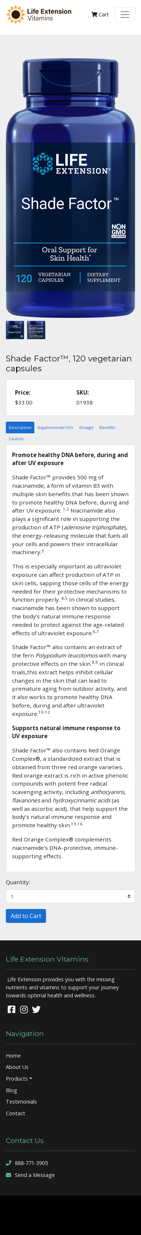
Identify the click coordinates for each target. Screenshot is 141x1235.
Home (13, 1055)
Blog (11, 1090)
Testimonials (21, 1101)
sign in (106, 1224)
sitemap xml (61, 1224)
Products (17, 1078)
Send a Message (30, 1175)
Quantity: (18, 882)
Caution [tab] (16, 438)
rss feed (87, 1224)
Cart (100, 14)
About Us (17, 1066)
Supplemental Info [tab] (55, 427)
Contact (15, 1113)
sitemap (36, 1224)
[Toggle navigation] (125, 14)
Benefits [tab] (107, 427)
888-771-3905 (27, 1162)
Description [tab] (20, 427)
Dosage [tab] (86, 427)
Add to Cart (26, 916)
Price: (22, 392)
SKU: (82, 392)
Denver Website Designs (88, 1206)
